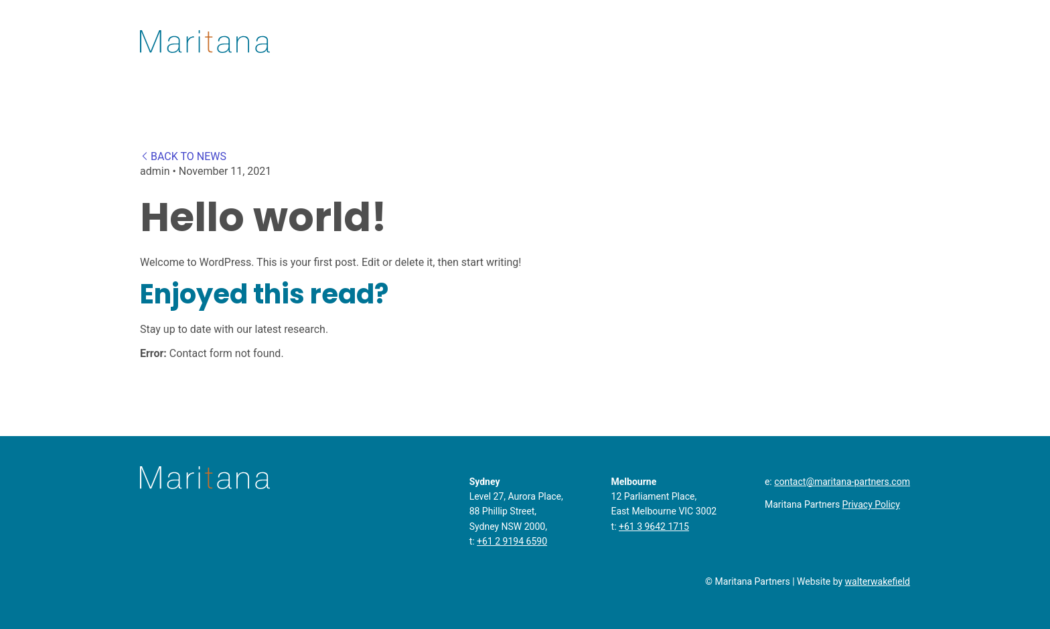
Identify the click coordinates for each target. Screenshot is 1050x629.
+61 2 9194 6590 (512, 541)
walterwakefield (877, 581)
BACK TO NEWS (183, 156)
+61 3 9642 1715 (654, 526)
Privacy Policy (871, 504)
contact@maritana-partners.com (842, 481)
